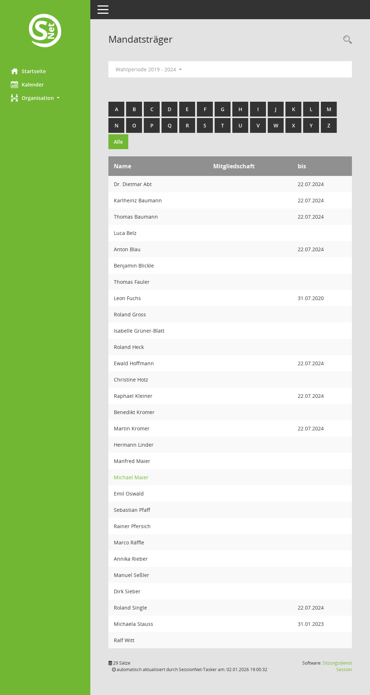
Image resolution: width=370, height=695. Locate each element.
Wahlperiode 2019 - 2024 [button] (149, 69)
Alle (118, 141)
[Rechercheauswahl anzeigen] (346, 40)
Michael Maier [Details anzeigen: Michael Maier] (131, 477)
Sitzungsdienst (337, 666)
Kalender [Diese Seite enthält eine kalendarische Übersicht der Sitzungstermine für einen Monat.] (27, 84)
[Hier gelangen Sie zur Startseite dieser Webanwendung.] (45, 31)
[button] (45, 98)
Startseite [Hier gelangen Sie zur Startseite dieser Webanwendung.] (28, 71)
